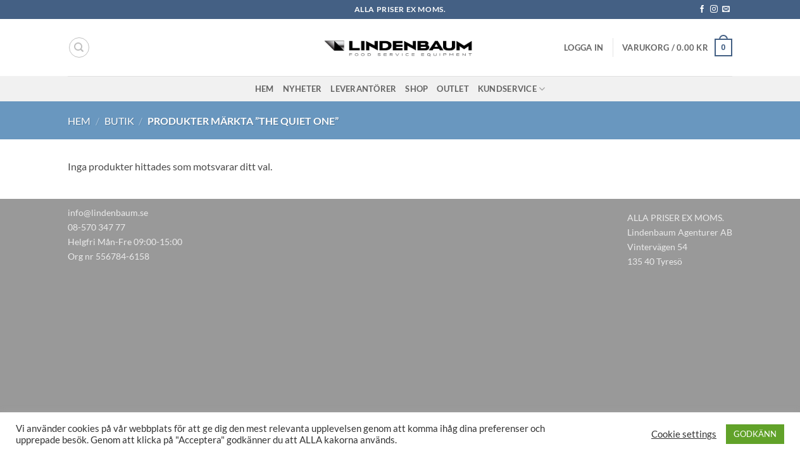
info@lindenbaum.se (108, 212)
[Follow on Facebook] (702, 9)
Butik (119, 121)
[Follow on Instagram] (714, 9)
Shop (416, 89)
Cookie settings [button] (683, 434)
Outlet (453, 89)
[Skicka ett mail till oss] (726, 9)
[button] (583, 47)
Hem (264, 89)
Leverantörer (363, 89)
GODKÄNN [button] (755, 434)
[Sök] (79, 47)
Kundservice (511, 89)
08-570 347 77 (96, 227)
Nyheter (302, 89)
